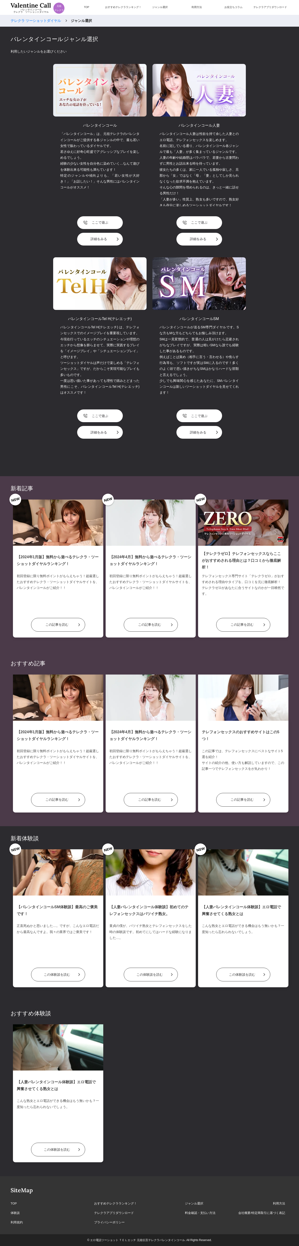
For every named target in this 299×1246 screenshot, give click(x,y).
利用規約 (17, 1222)
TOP (14, 1203)
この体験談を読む (57, 974)
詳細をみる (99, 239)
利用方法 (279, 1203)
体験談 (15, 1213)
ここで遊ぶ (100, 222)
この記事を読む (56, 624)
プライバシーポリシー (109, 1222)
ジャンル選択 (194, 1203)
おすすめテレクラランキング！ (115, 1203)
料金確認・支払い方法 (200, 1213)
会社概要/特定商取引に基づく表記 (261, 1213)
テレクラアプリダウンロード (114, 1213)
